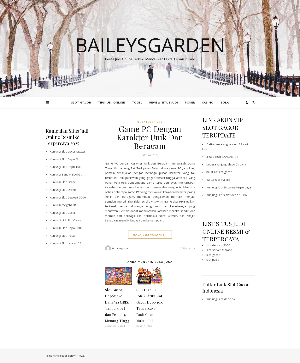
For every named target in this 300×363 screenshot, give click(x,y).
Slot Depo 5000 (72, 228)
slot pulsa (212, 259)
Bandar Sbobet (72, 174)
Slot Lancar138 (71, 243)
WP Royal (78, 355)
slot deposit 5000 (218, 245)
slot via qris (223, 180)
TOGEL (137, 102)
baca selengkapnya (150, 234)
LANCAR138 (230, 157)
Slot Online (69, 182)
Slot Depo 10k (71, 167)
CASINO (208, 102)
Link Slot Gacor (71, 220)
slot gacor (225, 172)
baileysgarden (121, 248)
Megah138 (69, 205)
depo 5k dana (237, 164)
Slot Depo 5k (70, 159)
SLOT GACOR (81, 102)
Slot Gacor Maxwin (74, 151)
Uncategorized (150, 122)
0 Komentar (187, 248)
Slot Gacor (68, 213)
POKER (190, 102)
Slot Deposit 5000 (74, 197)
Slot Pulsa (68, 235)
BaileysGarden (150, 44)
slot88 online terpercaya (234, 187)
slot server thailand (219, 250)
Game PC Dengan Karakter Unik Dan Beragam (150, 137)
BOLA (225, 102)
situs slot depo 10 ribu (233, 195)
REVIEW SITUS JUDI (163, 102)
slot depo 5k (226, 299)
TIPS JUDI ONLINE (111, 102)
